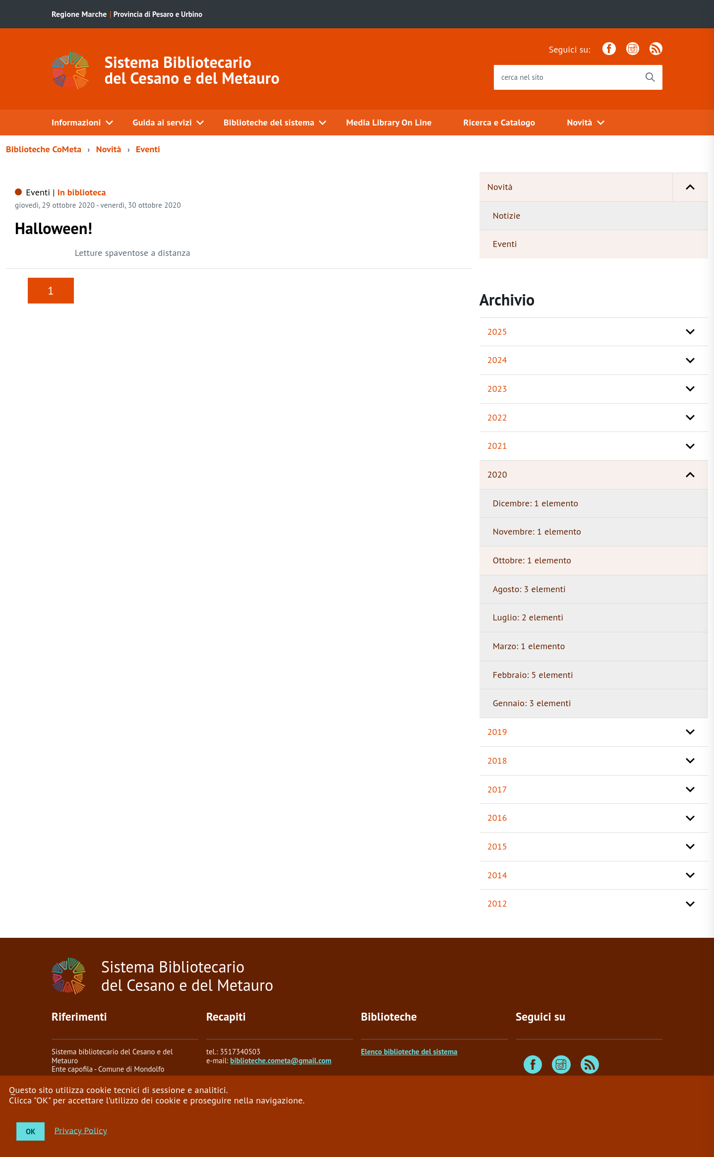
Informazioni (76, 122)
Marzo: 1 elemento (529, 646)
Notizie (507, 215)
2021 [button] (497, 445)
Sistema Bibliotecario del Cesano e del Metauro (192, 70)
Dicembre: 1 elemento (536, 503)
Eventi (148, 149)
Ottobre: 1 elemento (532, 560)
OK (30, 1131)
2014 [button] (497, 875)
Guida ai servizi (162, 122)
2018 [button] (497, 760)
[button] (690, 187)
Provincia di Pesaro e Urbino (158, 14)
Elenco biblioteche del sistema (409, 1051)
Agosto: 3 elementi (529, 589)
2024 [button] (497, 359)
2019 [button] (497, 731)
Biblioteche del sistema (269, 122)
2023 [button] (497, 388)
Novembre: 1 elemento (537, 531)
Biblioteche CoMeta (43, 149)
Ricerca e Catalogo (500, 122)
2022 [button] (497, 417)
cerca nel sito (522, 77)
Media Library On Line (388, 122)
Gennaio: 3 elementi (532, 703)
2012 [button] (497, 903)
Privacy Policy (81, 1130)
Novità (579, 122)
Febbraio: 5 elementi (533, 674)
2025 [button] (497, 331)
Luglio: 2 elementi (528, 617)
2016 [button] (497, 817)
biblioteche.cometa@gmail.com (280, 1060)
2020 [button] (497, 474)
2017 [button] (497, 789)
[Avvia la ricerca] (650, 77)
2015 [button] (497, 846)
